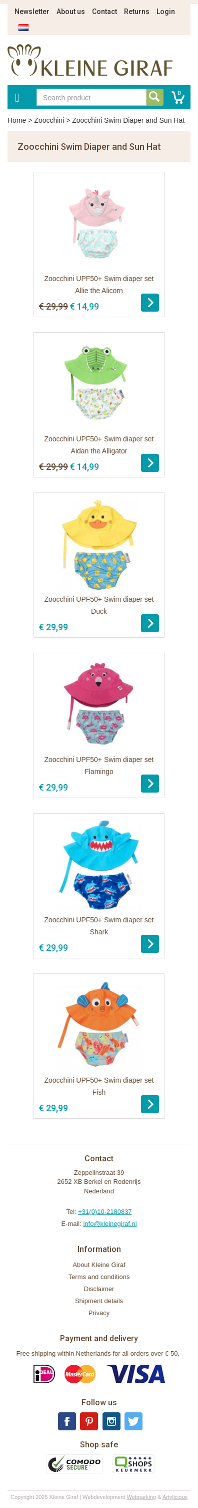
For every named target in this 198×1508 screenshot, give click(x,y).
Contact (104, 12)
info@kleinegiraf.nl (109, 1223)
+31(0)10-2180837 (105, 1211)
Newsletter (32, 12)
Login (165, 12)
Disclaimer (99, 1289)
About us (70, 12)
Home (17, 120)
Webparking (141, 1497)
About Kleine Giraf (99, 1265)
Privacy (99, 1313)
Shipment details (99, 1301)
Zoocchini (49, 120)
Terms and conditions (99, 1277)
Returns (137, 12)
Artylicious (175, 1497)
